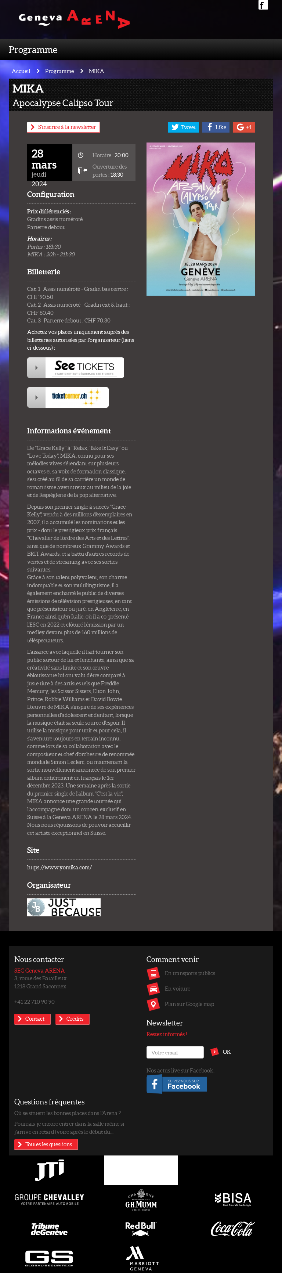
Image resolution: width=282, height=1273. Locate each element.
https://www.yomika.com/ (59, 867)
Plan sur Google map (189, 1003)
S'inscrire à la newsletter (67, 126)
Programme (33, 49)
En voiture (177, 988)
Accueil (21, 71)
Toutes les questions (48, 1144)
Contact (34, 1018)
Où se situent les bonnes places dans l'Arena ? (67, 1113)
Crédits (74, 1018)
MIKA (96, 71)
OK (227, 1051)
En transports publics (190, 973)
